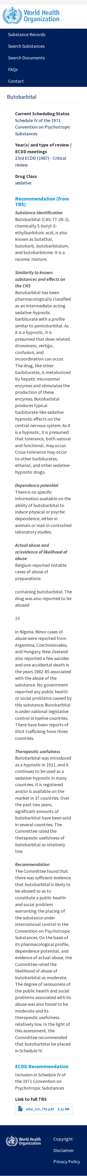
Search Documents (26, 58)
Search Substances (26, 46)
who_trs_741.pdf (40, 1109)
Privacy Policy (66, 1161)
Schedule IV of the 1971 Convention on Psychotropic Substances (42, 126)
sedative (23, 183)
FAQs (13, 69)
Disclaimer (63, 1150)
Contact (16, 81)
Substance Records (26, 34)
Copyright (63, 1139)
